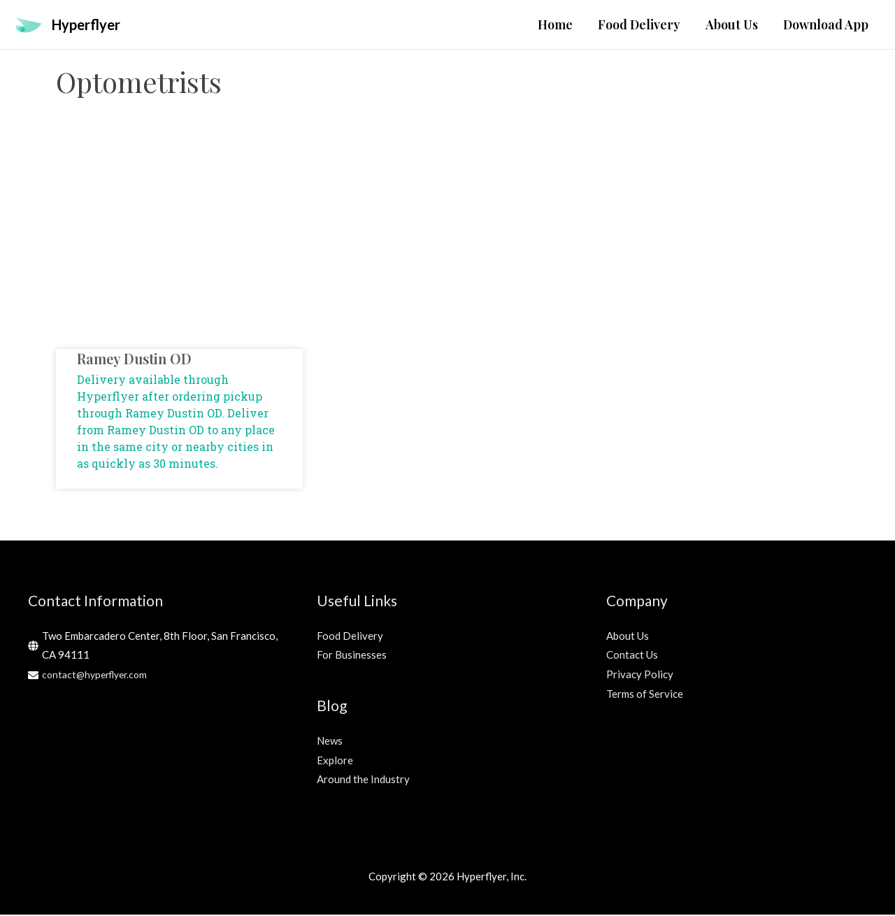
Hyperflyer (91, 24)
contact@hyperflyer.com (98, 675)
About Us (627, 637)
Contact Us (632, 656)
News (330, 742)
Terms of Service (644, 695)
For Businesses (352, 656)
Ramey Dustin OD (134, 359)
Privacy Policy (639, 675)
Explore (335, 761)
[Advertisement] (447, 238)
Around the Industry (363, 780)
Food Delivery (350, 637)
